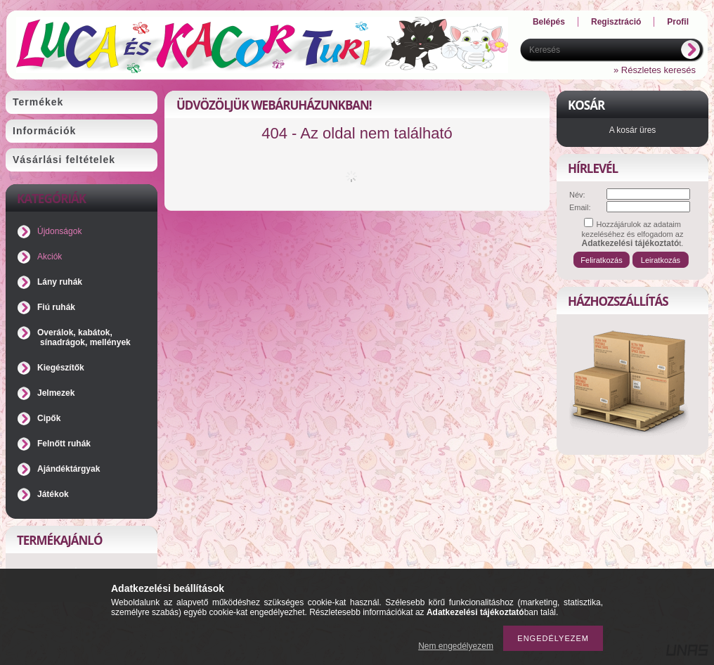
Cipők (48, 418)
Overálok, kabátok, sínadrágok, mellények (84, 337)
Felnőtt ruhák (64, 443)
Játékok (53, 494)
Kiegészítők (60, 368)
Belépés (549, 22)
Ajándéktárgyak (68, 469)
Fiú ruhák (56, 307)
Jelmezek (55, 393)
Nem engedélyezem (455, 646)
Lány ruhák (59, 282)
